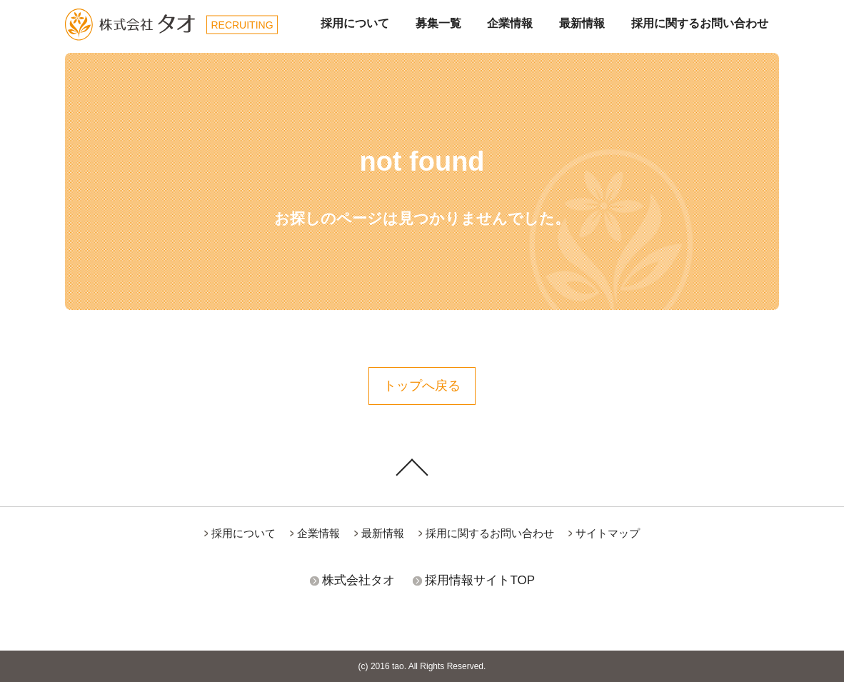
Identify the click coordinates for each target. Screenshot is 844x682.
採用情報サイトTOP (480, 580)
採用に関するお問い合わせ (699, 23)
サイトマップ (608, 533)
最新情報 (582, 23)
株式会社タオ (358, 580)
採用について (355, 23)
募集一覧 (438, 23)
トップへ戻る (422, 385)
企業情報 (510, 23)
